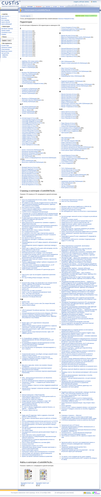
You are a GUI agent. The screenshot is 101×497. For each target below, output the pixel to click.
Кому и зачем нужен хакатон (30, 450)
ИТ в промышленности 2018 (30, 231)
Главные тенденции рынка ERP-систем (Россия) (36, 357)
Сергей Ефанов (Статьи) (68, 155)
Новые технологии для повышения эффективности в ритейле (79, 231)
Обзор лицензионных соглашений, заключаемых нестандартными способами (75, 246)
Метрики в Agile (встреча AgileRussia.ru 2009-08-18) (76, 206)
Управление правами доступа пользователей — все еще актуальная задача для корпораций (77, 450)
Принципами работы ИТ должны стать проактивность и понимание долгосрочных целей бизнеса (77, 362)
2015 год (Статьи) (27, 49)
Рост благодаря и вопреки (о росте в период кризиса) (76, 398)
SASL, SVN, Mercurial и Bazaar (31, 293)
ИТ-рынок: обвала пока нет (30, 410)
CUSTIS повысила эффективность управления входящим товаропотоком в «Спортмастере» (38, 209)
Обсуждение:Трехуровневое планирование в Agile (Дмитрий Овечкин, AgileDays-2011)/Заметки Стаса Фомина (78, 307)
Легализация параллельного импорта (72, 200)
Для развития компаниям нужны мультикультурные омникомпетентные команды (37, 368)
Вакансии (4, 18)
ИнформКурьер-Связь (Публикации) (71, 76)
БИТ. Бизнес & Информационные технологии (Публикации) (39, 157)
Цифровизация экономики (29, 268)
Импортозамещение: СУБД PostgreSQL (33, 395)
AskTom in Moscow (27, 64)
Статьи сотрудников (67, 163)
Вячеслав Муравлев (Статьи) (30, 184)
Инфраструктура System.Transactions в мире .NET (36, 401)
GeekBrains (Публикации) (29, 90)
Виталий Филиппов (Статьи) (30, 175)
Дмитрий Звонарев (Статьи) (69, 40)
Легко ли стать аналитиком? (69, 201)
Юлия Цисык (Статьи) (67, 187)
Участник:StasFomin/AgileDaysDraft (32, 295)
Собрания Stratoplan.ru (68, 160)
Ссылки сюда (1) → (26, 16)
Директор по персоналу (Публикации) (72, 38)
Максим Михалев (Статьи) (68, 95)
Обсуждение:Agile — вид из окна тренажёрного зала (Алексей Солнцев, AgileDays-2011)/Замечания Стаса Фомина (79, 258)
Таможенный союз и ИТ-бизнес (70, 425)
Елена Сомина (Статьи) (68, 54)
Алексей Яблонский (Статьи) (30, 130)
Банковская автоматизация (30, 151)
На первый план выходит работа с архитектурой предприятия (40, 254)
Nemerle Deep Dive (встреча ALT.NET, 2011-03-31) (36, 287)
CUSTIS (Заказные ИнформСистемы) (33, 83)
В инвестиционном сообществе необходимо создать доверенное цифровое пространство (37, 218)
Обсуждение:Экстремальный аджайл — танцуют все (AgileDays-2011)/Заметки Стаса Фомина (76, 314)
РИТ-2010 (64, 139)
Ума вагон (64, 445)
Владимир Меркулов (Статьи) (30, 176)
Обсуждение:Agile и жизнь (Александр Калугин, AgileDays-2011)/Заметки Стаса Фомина (78, 255)
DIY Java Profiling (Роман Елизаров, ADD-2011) (35, 277)
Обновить (62, 6)
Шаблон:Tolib (26, 302)
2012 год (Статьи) (27, 45)
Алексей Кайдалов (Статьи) (30, 127)
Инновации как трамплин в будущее (32, 399)
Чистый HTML (5, 53)
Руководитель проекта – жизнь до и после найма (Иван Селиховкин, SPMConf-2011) (77, 400)
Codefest (24, 78)
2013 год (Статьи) (27, 46)
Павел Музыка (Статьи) (68, 123)
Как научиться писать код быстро (31, 237)
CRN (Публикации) (27, 82)
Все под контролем (27, 221)
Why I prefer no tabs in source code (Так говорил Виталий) (38, 303)
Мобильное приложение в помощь (71, 209)
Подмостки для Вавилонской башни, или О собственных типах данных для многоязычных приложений (77, 344)
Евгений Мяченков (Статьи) (69, 48)
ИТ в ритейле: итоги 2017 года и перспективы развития (38, 233)
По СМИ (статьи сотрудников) (69, 131)
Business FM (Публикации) (29, 72)
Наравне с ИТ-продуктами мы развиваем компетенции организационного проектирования (38, 256)
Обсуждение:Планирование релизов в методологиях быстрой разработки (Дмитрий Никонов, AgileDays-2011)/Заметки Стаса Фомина (79, 287)
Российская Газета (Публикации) (70, 145)
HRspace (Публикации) (28, 93)
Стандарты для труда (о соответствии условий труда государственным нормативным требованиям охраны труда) (78, 417)
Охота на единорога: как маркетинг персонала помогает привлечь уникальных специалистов (77, 323)
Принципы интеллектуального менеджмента (74, 364)
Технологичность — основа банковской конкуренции (76, 432)
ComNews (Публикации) (29, 80)
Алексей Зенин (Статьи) (29, 126)
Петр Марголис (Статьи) (68, 124)
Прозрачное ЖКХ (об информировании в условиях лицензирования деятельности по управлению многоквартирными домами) (76, 382)
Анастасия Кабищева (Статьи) (30, 132)
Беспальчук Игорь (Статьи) (29, 154)
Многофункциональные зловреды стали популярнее (37, 252)
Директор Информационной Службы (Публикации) (76, 37)
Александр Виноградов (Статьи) (31, 119)
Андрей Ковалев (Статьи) (29, 138)
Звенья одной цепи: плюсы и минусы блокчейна (36, 230)
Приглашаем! (65, 132)
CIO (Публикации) (27, 75)
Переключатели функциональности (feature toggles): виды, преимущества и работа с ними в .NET (78, 333)
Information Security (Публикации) (31, 100)
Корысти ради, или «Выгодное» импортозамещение (37, 453)
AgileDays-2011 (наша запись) (30, 61)
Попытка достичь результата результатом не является (77, 354)
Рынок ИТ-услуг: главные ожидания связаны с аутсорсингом (78, 407)
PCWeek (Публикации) (28, 108)
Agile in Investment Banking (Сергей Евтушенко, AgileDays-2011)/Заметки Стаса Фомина (39, 205)
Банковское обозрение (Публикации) (32, 153)
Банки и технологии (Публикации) (31, 150)
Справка (3, 34)
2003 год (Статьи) (27, 31)
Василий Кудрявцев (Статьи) (30, 169)
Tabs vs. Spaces (26, 110)
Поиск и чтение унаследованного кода (72, 346)
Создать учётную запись (81, 1)
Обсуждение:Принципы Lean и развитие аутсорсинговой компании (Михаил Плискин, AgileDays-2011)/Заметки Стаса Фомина (78, 299)
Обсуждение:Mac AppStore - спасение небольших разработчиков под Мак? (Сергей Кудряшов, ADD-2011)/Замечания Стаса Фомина (77, 269)
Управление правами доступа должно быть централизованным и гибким (73, 447)
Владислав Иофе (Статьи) (29, 180)
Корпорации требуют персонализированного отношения (38, 451)
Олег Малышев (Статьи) (68, 113)
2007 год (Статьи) (27, 37)
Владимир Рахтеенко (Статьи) (30, 178)
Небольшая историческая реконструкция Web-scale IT (77, 221)
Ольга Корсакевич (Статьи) (69, 115)
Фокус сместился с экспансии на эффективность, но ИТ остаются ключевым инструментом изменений (38, 265)
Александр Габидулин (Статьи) (31, 121)
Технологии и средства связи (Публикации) (73, 174)
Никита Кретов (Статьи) (68, 112)
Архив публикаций (6, 24)
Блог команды (5, 20)
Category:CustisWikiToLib (91, 15)
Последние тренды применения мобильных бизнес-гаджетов (79, 358)
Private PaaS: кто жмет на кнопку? (32, 290)
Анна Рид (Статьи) (27, 143)
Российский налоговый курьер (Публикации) (74, 148)
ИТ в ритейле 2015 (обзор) (29, 405)
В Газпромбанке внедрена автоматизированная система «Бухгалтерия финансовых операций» (38, 343)
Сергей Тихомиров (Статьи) (69, 157)
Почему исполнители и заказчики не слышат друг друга (77, 360)
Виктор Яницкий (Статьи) (29, 173)
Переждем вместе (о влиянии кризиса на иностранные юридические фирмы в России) (77, 330)
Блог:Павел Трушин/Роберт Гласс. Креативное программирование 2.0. (74, 395)
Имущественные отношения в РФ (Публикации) (75, 71)
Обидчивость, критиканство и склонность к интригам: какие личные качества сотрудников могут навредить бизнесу (78, 252)
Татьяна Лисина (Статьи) (68, 171)
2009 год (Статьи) (27, 40)
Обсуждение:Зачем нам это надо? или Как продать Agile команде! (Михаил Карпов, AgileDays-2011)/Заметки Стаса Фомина (78, 278)
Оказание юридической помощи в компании (74, 317)
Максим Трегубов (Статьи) (69, 97)
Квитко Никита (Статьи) (68, 82)
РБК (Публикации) (66, 137)
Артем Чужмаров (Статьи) (29, 144)
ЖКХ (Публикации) (66, 61)
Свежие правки (5, 30)
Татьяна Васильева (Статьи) (69, 170)
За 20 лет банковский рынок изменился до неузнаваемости (39, 380)
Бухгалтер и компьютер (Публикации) (33, 162)
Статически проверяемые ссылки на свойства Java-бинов (78, 420)
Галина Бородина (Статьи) (69, 27)
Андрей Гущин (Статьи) (28, 137)
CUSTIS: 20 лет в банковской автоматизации (35, 212)
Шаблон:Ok (25, 289)
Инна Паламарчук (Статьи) (69, 73)
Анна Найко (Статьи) (28, 141)
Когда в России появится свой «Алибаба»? (34, 251)
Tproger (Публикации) (28, 113)
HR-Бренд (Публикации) (29, 91)
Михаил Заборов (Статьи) (68, 105)
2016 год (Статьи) (27, 51)
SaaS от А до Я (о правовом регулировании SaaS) (36, 292)
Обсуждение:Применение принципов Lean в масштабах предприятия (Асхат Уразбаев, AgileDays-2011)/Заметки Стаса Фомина (79, 295)
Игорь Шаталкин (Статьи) (68, 69)
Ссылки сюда (5, 45)
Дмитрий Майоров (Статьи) (69, 42)
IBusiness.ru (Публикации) (29, 98)
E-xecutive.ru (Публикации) (29, 88)
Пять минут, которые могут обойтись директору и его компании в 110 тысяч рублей (76, 386)
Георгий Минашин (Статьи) (69, 30)
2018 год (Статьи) (27, 54)
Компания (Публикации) (68, 87)
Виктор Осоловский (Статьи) (30, 172)
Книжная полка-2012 (28, 444)
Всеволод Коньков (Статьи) (30, 183)
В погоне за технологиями (29, 345)
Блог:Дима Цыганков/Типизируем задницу (73, 434)
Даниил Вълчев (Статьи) (68, 35)
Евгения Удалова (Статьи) (68, 51)
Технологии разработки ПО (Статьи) (71, 176)
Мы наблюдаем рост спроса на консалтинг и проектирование (79, 211)
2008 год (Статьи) (27, 39)
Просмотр (48, 6)
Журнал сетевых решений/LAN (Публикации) (74, 63)
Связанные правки (6, 47)
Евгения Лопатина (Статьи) (69, 50)
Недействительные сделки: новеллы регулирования (76, 224)
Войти (95, 1)
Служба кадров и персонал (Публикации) (73, 158)
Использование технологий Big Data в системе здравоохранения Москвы (35, 403)
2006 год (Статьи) (27, 35)
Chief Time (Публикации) (29, 74)
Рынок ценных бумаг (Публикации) (71, 150)
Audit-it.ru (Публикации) (28, 67)
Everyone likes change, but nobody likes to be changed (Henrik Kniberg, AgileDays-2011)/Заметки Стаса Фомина (39, 283)
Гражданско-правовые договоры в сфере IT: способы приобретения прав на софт (37, 359)
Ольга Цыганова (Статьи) (68, 116)
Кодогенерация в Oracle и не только (32, 445)
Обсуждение (38, 6)
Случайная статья (6, 32)
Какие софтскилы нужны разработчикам (33, 435)
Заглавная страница (7, 28)
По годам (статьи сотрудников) (70, 129)
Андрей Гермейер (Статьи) (29, 135)
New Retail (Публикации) (29, 106)
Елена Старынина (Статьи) (69, 56)
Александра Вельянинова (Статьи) (32, 123)
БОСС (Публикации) (28, 160)
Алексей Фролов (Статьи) (29, 129)
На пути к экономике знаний (69, 219)
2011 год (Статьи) (27, 43)
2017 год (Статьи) (27, 53)
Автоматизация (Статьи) (29, 118)
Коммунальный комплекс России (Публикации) (74, 86)
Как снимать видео (27, 430)
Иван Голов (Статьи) (67, 68)
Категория (30, 6)
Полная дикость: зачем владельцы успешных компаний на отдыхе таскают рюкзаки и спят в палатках (78, 351)
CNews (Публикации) (28, 77)
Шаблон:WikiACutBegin (28, 305)
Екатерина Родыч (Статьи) (69, 53)
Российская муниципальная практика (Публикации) (76, 147)
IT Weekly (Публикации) (28, 101)
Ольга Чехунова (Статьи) (68, 118)
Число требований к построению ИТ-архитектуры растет (38, 269)
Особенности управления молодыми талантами (75, 321)
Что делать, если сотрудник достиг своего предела (76, 456)
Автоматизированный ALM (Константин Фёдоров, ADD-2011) (39, 313)
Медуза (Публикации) (67, 102)
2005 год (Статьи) (27, 34)
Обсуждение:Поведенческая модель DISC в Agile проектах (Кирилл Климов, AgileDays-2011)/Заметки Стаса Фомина (78, 291)
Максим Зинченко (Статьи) (69, 94)
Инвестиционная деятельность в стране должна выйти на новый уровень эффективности (39, 397)
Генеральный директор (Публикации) (72, 29)
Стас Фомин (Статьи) (67, 161)
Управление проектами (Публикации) (72, 181)
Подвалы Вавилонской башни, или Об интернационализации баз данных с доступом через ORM (79, 341)
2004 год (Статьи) (27, 32)
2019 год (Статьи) (27, 56)
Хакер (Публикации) (67, 183)
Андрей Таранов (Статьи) (29, 140)
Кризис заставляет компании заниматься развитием (37, 456)
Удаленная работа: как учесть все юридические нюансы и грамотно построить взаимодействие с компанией (78, 443)
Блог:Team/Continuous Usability (31, 207)
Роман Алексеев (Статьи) (68, 142)
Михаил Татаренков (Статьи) (69, 106)
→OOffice (4, 57)
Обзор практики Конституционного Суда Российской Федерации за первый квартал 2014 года (76, 249)
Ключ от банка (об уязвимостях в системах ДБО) (36, 442)
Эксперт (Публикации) (67, 186)
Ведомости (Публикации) (29, 170)
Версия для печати (6, 51)
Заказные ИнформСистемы (66, 18)
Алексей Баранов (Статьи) (29, 124)
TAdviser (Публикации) (28, 111)
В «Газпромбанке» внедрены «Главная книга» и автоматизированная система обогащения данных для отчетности (38, 340)
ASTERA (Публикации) (28, 66)
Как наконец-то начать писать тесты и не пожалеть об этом (39, 423)
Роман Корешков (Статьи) (68, 144)
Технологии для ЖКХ (67, 173)
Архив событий (5, 22)
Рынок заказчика (66, 405)
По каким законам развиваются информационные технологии (79, 338)
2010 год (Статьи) (27, 42)
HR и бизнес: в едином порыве (31, 286)
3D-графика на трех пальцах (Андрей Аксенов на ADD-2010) (39, 202)
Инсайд (63, 74)
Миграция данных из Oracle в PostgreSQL (73, 208)
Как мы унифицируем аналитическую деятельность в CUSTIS (40, 421)
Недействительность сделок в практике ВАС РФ (75, 222)
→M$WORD (4, 55)
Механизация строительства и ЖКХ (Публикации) (75, 103)
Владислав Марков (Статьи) (30, 181)
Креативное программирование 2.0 (32, 455)
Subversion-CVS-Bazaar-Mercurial (31, 296)
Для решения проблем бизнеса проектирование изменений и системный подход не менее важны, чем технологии (39, 226)
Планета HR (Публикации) (69, 126)
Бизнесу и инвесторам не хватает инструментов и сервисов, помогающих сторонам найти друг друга (39, 326)
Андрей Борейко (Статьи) (29, 133)
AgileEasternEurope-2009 (29, 62)
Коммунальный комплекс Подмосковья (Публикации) (76, 84)
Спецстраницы (5, 49)
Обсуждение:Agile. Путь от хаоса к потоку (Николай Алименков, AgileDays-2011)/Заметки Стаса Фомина (76, 261)
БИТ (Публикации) (27, 156)
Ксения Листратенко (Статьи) (69, 89)
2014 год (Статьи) (27, 48)
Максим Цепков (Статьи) (68, 98)
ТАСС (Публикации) (67, 168)
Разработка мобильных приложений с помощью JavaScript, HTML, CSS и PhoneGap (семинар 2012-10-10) (78, 392)
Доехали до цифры (27, 228)
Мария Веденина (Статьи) (68, 100)
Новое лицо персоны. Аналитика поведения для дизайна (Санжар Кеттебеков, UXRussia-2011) (77, 229)
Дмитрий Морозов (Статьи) (69, 43)
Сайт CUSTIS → (5, 16)
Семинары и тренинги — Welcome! (71, 415)
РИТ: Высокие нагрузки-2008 (69, 141)
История (55, 6)
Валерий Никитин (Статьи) (29, 167)
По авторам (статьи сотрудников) (70, 128)
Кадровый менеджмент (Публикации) (72, 81)
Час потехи (64, 184)
